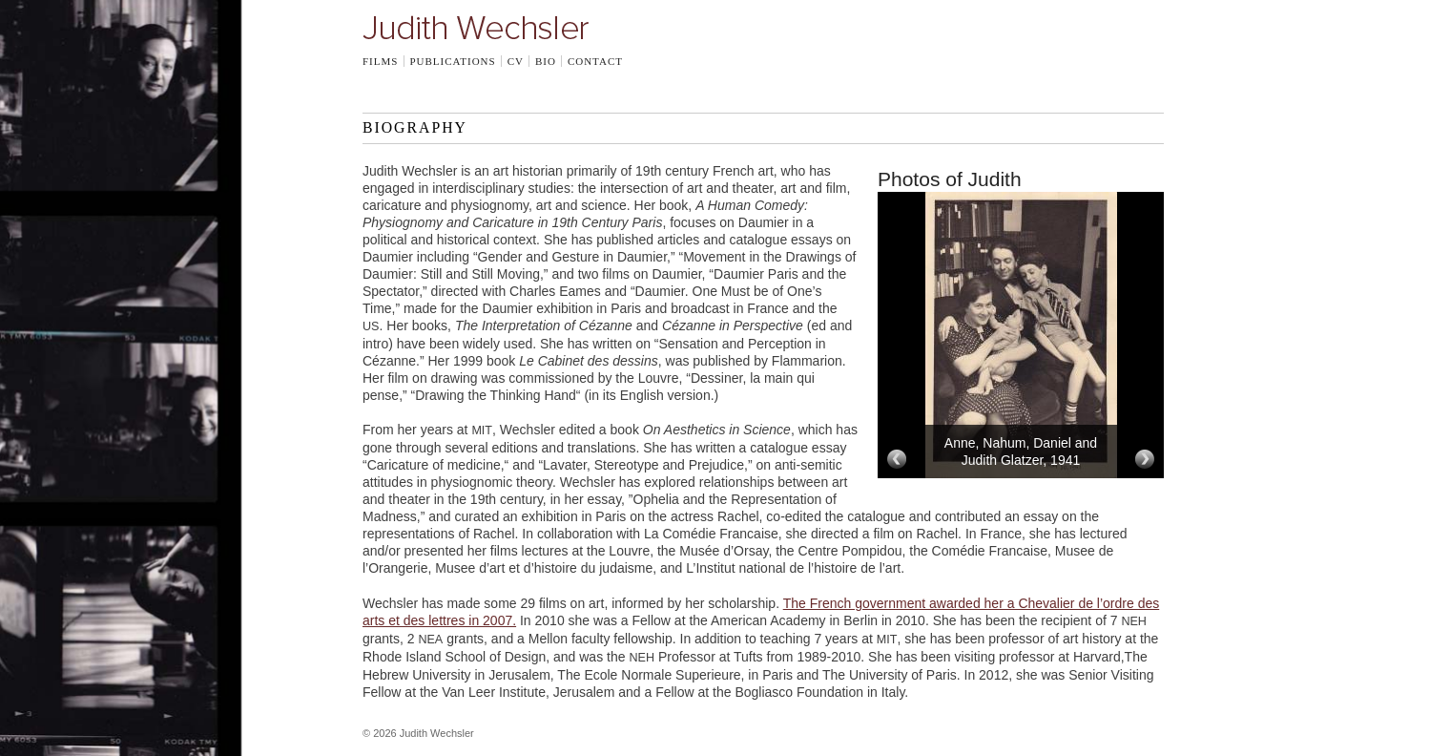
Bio (545, 61)
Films (380, 61)
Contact (595, 61)
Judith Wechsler (475, 27)
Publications (452, 61)
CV (516, 61)
